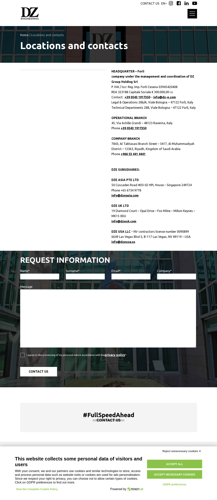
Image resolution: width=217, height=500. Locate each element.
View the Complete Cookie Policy (37, 489)
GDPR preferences (174, 484)
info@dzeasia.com (125, 195)
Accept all (174, 464)
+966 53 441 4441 (133, 154)
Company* (176, 274)
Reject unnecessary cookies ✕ (181, 451)
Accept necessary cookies (174, 474)
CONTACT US (150, 3)
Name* (39, 274)
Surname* (85, 274)
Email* (130, 274)
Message (108, 316)
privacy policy (115, 355)
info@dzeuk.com (123, 221)
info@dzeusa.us (123, 242)
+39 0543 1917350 (137, 97)
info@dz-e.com (164, 97)
